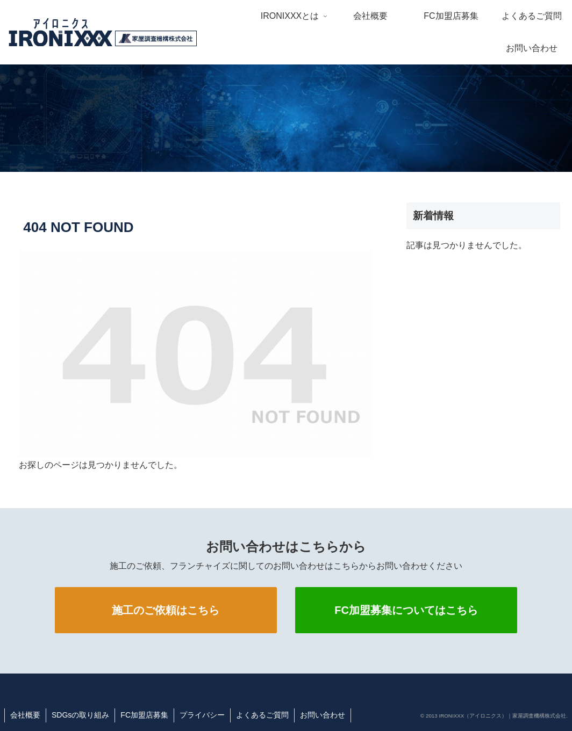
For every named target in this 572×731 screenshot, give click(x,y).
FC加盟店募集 (144, 715)
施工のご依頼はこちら (165, 610)
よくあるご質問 (262, 715)
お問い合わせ (322, 715)
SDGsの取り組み (80, 715)
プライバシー (202, 715)
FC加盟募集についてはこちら (406, 610)
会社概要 (25, 715)
